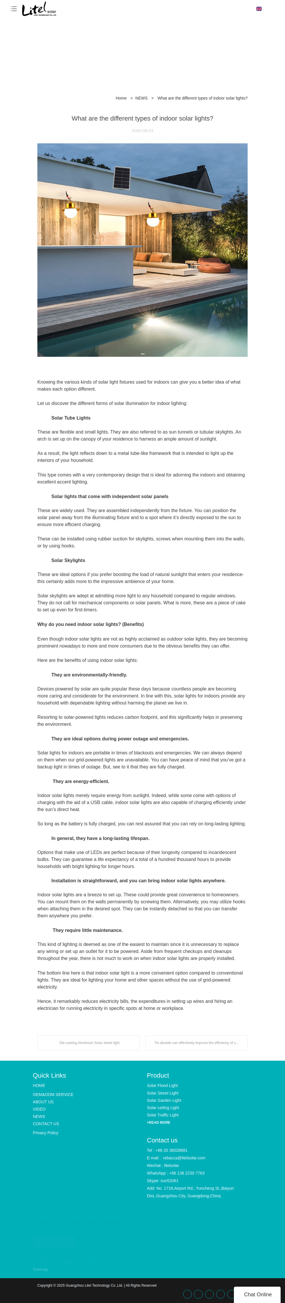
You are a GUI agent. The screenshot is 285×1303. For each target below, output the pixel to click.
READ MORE (54, 1239)
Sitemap (40, 1269)
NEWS (141, 98)
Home (121, 98)
